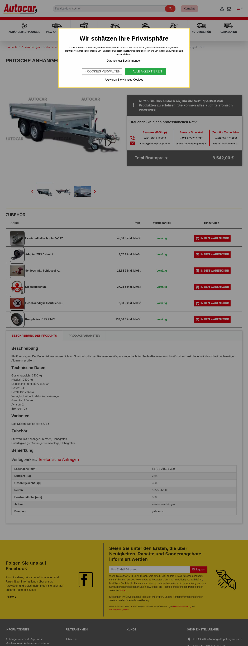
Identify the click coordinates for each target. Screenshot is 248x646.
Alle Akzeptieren (145, 71)
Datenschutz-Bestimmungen (124, 60)
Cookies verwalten (101, 71)
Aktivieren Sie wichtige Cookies (124, 79)
